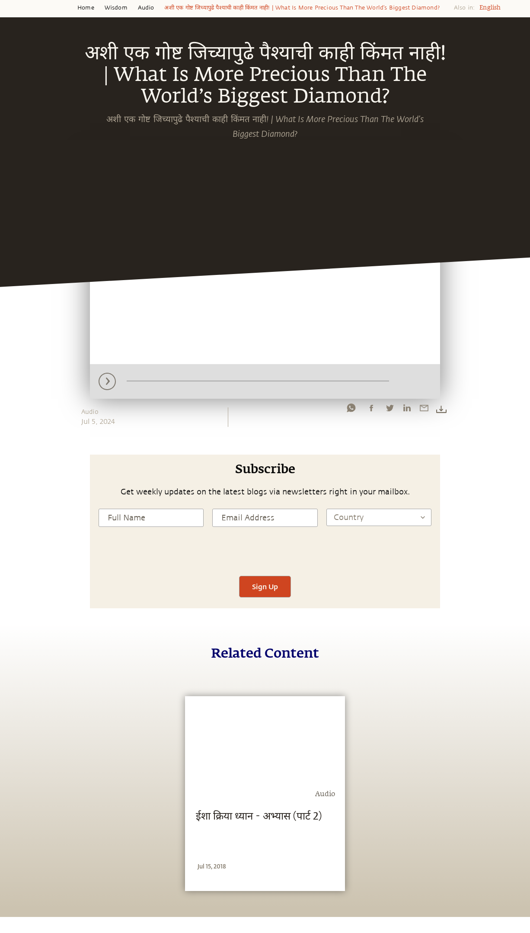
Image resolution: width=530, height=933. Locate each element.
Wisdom (116, 8)
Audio (146, 8)
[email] (424, 410)
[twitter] (389, 410)
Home (85, 8)
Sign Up (265, 586)
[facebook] (371, 410)
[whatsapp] (351, 410)
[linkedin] (407, 410)
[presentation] (265, 550)
